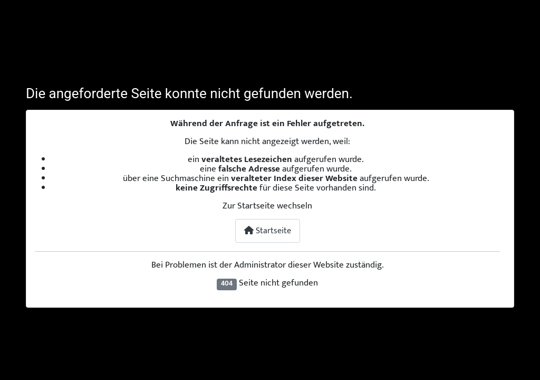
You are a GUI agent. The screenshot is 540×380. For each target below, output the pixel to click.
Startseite (267, 231)
